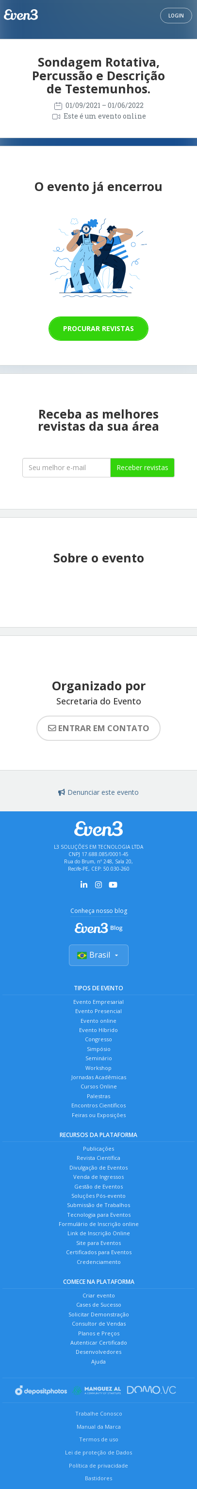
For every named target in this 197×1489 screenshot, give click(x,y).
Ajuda (98, 1361)
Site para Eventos (98, 1242)
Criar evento (98, 1295)
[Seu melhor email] (66, 467)
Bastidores (98, 1478)
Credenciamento (99, 1261)
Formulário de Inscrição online (99, 1223)
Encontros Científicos (98, 1105)
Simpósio (99, 1048)
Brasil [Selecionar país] (98, 954)
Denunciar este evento (98, 792)
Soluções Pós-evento (98, 1195)
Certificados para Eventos (98, 1252)
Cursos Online (99, 1086)
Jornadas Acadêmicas (98, 1077)
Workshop (98, 1067)
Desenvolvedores (98, 1351)
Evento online (98, 1020)
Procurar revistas (98, 328)
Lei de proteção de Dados (98, 1452)
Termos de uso (98, 1439)
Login (176, 15)
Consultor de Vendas (99, 1323)
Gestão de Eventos (98, 1186)
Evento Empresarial (98, 1001)
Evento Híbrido (98, 1030)
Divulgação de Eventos (98, 1167)
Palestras (98, 1096)
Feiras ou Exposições (99, 1115)
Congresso (98, 1039)
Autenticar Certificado (98, 1342)
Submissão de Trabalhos (98, 1205)
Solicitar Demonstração (98, 1314)
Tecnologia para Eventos (99, 1214)
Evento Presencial (98, 1011)
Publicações (98, 1148)
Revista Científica (98, 1157)
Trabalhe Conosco (98, 1413)
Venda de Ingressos (98, 1176)
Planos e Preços (98, 1333)
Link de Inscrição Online (98, 1233)
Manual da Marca (99, 1426)
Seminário (98, 1058)
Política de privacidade (98, 1465)
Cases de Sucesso (98, 1304)
